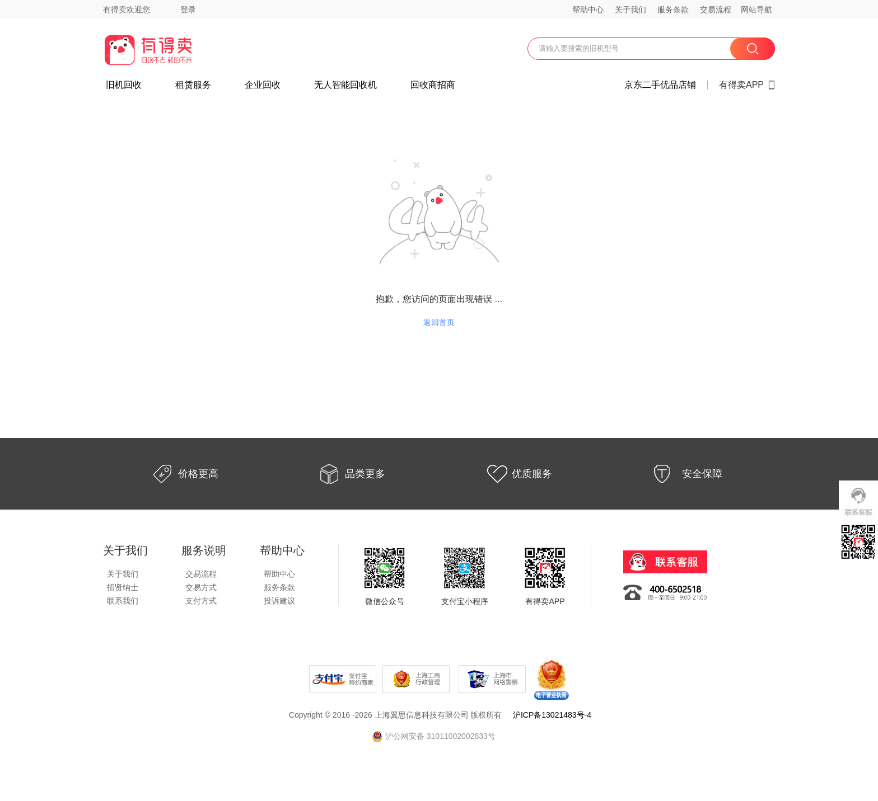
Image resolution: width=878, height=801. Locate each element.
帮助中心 (588, 9)
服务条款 (673, 9)
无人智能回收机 (345, 85)
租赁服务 (193, 85)
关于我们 (630, 9)
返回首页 (439, 322)
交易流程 (715, 9)
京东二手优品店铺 (660, 85)
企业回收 (263, 85)
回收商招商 (432, 85)
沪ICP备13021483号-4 (552, 714)
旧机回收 (124, 85)
